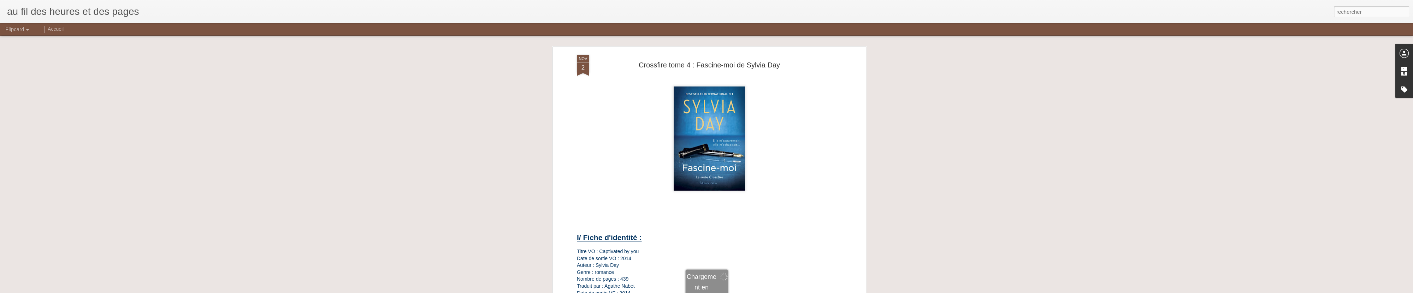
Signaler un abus (755, 289)
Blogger (731, 289)
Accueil (56, 29)
